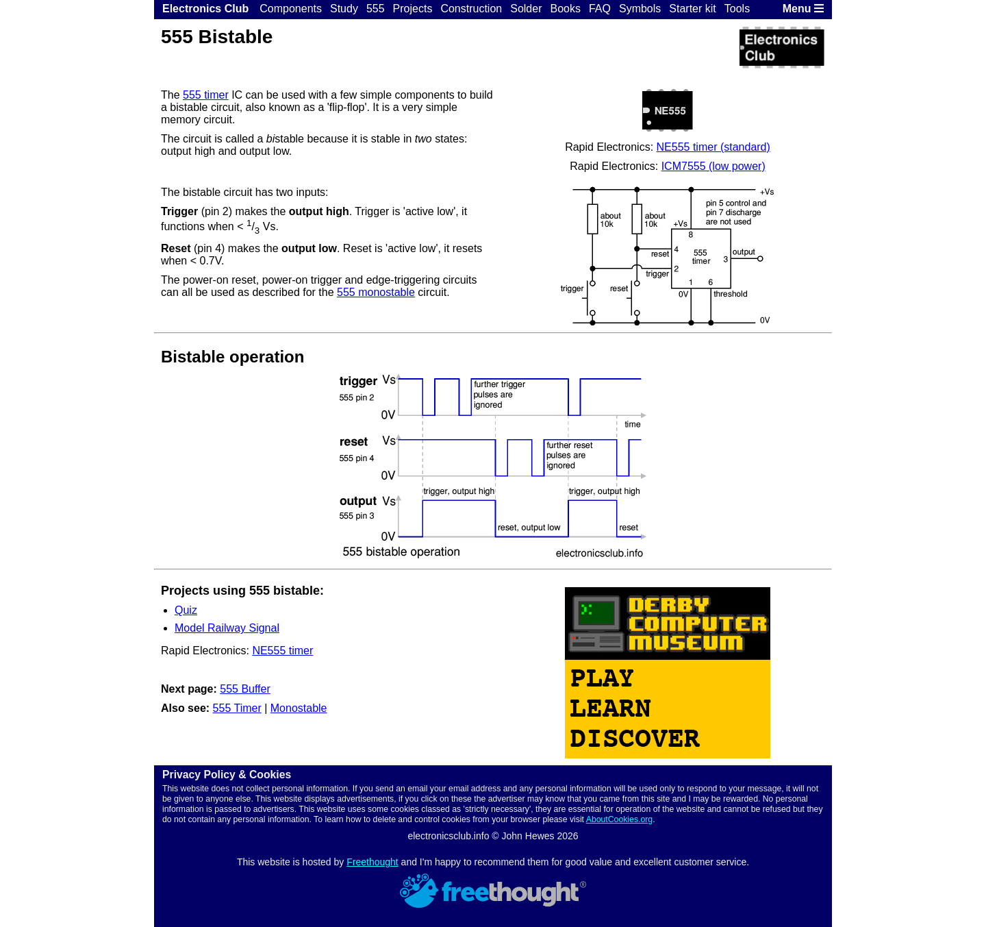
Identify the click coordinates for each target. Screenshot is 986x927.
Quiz (186, 610)
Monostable (298, 708)
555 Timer (237, 708)
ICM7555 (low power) (713, 166)
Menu (803, 8)
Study (344, 8)
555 (375, 8)
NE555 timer (282, 650)
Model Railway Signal (227, 628)
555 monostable (376, 292)
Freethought (372, 861)
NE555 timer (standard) (713, 147)
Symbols (640, 8)
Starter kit (692, 8)
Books (565, 8)
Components (291, 8)
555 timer (206, 95)
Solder (526, 8)
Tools (737, 8)
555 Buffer (245, 689)
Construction (471, 8)
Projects (413, 8)
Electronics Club (205, 8)
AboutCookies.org (619, 819)
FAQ (600, 8)
